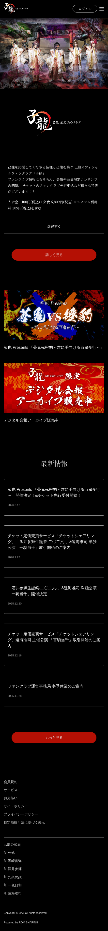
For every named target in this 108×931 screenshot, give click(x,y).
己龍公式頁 (12, 844)
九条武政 (13, 877)
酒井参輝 (13, 869)
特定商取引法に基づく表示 (24, 822)
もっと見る (54, 737)
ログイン (85, 8)
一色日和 (13, 885)
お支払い (10, 798)
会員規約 (10, 782)
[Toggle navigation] (101, 8)
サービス (10, 790)
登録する (54, 226)
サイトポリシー (16, 806)
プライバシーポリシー (21, 814)
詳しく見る (54, 255)
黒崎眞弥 (13, 861)
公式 (9, 853)
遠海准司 (13, 893)
